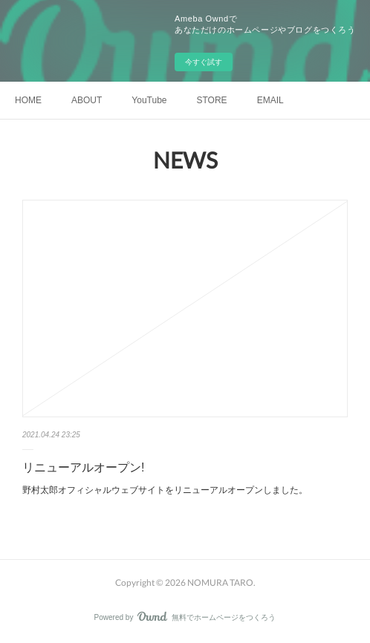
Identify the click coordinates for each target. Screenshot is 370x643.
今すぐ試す (203, 62)
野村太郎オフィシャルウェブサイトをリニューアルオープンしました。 (165, 490)
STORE (212, 100)
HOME (28, 100)
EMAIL (270, 100)
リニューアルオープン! (83, 467)
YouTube (149, 100)
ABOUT (86, 100)
